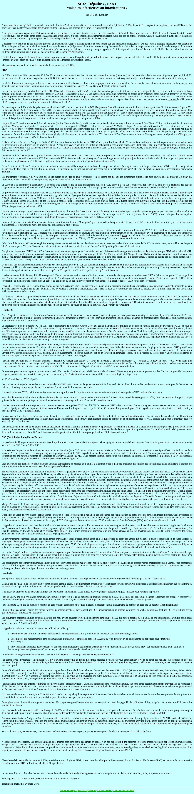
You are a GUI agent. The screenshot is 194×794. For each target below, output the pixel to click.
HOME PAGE (82, 791)
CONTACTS (92, 791)
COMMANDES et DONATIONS (123, 791)
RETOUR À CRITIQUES (68, 791)
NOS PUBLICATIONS (104, 791)
